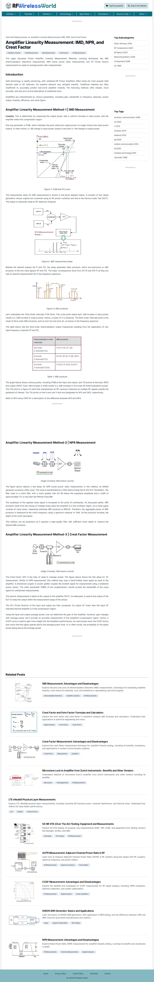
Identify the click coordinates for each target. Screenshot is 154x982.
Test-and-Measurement (16, 37)
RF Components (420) (123, 48)
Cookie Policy (78, 974)
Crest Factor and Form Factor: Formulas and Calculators (72, 712)
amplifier (75, 754)
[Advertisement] (77, 27)
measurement (62, 754)
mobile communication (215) (126, 144)
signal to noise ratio (60, 923)
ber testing (76, 923)
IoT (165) (117, 66)
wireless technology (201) (125, 153)
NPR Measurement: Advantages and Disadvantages (70, 939)
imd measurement (31, 53)
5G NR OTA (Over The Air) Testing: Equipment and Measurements (78, 823)
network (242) (120, 135)
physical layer (32, 812)
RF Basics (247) (121, 52)
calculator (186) (120, 157)
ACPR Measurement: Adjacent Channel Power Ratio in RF (73, 852)
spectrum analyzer (67, 865)
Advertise (94, 974)
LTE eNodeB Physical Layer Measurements (32, 799)
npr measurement (48, 53)
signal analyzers (88, 952)
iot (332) (117, 122)
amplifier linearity (14, 53)
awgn (46, 923)
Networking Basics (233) (124, 57)
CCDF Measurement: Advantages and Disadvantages (71, 881)
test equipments (62, 783)
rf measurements (79, 53)
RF (31, 5)
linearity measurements (69, 952)
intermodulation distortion (53, 696)
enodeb (19, 812)
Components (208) (122, 61)
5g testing (47, 836)
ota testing (60, 836)
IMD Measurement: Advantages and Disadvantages (70, 683)
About (45, 974)
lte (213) (117, 148)
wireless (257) (120, 131)
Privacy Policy (60, 974)
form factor (63, 725)
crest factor (64, 53)
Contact (107, 974)
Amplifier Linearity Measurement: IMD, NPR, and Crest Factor (59, 37)
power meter (83, 865)
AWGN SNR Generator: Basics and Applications (68, 910)
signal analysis (49, 725)
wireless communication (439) (127, 117)
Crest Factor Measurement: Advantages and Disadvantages (75, 741)
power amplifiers (82, 894)
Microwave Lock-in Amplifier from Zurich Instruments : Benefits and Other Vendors (87, 770)
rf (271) (117, 126)
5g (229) (117, 139)
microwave (48, 783)
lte (11, 812)
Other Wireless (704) (123, 43)
